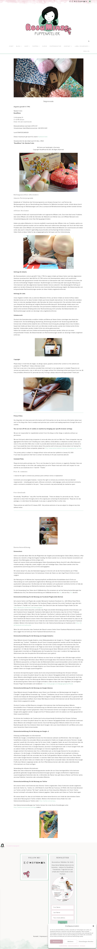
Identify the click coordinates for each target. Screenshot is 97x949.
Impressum (82, 945)
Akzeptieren (56, 941)
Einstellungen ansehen (86, 941)
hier (60, 592)
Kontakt (67, 46)
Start (11, 46)
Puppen (35, 46)
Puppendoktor (55, 46)
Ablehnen (70, 941)
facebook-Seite (42, 136)
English (87, 51)
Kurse (44, 46)
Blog (18, 46)
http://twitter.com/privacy (47, 801)
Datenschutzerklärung (73, 945)
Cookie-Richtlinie (63, 945)
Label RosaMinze (81, 46)
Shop (26, 46)
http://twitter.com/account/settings (25, 807)
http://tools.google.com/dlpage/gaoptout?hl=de (58, 684)
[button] (93, 926)
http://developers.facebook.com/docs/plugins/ (28, 607)
